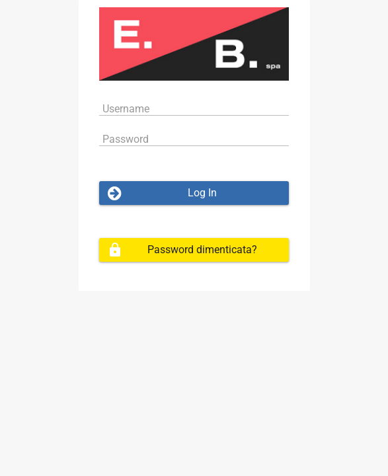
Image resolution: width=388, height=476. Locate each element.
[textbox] (194, 108)
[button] (194, 193)
